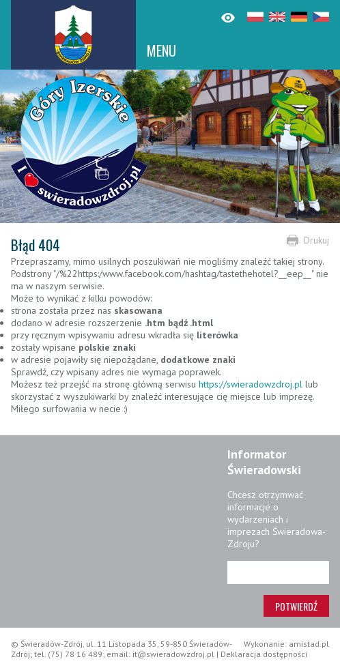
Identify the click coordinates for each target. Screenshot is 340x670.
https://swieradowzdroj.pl (250, 384)
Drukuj (316, 240)
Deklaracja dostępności (264, 654)
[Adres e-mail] (278, 572)
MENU (161, 50)
